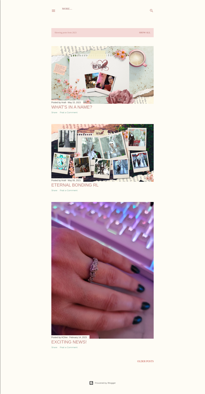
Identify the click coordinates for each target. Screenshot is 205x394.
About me (78, 8)
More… (127, 8)
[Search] (151, 10)
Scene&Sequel (97, 8)
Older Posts (145, 361)
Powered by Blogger (102, 383)
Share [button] (54, 112)
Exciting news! (69, 342)
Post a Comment (69, 112)
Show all (144, 32)
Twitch (114, 8)
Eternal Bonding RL (75, 185)
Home (66, 8)
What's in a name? (71, 107)
